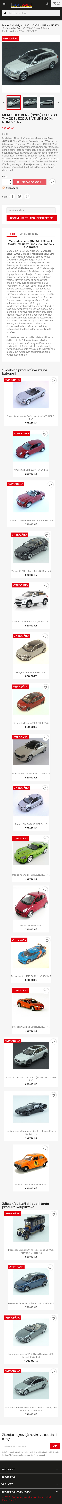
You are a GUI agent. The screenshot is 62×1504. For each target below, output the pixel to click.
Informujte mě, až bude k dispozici (32, 218)
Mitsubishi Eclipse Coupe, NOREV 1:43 (31, 1026)
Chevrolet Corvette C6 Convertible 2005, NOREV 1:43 (31, 418)
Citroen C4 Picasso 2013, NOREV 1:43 (31, 723)
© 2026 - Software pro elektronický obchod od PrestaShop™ (26, 1499)
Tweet (20, 196)
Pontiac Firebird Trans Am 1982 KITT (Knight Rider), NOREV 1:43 (31, 1132)
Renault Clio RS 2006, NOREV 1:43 (31, 824)
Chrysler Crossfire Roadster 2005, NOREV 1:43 (31, 520)
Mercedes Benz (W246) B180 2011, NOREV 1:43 (31, 1303)
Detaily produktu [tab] (29, 233)
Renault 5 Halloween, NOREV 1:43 (31, 1184)
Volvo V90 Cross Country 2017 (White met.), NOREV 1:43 (31, 1079)
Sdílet (12, 196)
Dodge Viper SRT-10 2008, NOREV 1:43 (31, 874)
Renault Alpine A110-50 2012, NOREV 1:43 (31, 976)
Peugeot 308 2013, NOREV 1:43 (31, 672)
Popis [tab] (12, 233)
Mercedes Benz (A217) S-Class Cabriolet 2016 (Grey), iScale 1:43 (31, 1355)
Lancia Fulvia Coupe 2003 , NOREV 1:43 (31, 773)
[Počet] (5, 182)
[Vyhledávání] (31, 13)
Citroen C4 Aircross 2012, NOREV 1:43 (31, 621)
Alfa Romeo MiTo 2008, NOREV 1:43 (31, 469)
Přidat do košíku (29, 182)
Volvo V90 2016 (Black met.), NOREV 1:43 (31, 571)
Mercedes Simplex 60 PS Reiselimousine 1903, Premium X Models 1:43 (31, 1251)
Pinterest (27, 196)
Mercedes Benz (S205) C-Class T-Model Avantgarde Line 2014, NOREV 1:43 (31, 1409)
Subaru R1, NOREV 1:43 (31, 925)
